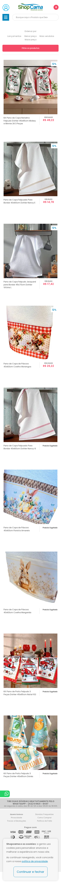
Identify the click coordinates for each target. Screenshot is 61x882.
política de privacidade (35, 861)
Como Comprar (44, 817)
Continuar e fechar (30, 872)
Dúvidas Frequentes (44, 814)
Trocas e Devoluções (16, 821)
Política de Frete (44, 821)
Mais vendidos (47, 36)
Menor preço (30, 36)
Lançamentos (14, 36)
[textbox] (35, 17)
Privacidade (16, 817)
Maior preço (30, 39)
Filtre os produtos (30, 48)
